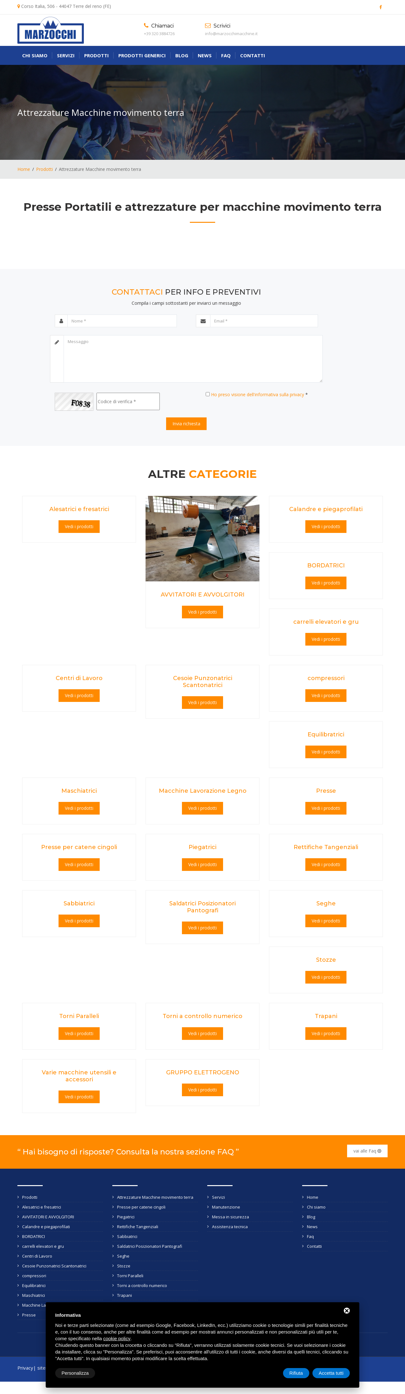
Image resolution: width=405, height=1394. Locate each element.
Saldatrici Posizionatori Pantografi (202, 907)
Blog (181, 55)
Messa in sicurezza (230, 1217)
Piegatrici (202, 847)
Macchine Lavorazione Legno (202, 790)
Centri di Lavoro (79, 678)
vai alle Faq (367, 1151)
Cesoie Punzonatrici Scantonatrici (202, 682)
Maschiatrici (79, 790)
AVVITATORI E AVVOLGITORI (203, 594)
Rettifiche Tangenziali (326, 847)
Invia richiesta (186, 424)
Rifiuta (296, 1373)
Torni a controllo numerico (202, 1016)
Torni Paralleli (79, 1016)
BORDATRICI (326, 565)
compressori (326, 678)
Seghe (326, 903)
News (205, 55)
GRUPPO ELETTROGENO (202, 1072)
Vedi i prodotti (79, 526)
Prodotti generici (142, 55)
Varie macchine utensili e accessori (79, 1076)
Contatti (252, 55)
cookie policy (116, 1338)
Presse (326, 790)
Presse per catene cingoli (79, 847)
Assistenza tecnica (230, 1226)
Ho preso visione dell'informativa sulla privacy (257, 394)
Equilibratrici (326, 734)
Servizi (66, 55)
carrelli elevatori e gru (326, 621)
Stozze (326, 959)
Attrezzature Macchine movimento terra (155, 1197)
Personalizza (75, 1373)
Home (23, 169)
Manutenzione (226, 1207)
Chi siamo (34, 55)
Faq (226, 55)
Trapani (326, 1016)
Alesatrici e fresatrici (79, 509)
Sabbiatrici (79, 903)
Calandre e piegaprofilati (326, 509)
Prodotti (96, 55)
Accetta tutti (331, 1373)
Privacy (25, 1368)
